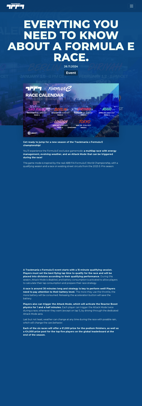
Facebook (103, 332)
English (122, 332)
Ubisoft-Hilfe (75, 337)
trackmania (59, 290)
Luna (39, 350)
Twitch (101, 345)
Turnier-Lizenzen (78, 361)
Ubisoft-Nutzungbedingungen (85, 393)
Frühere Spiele (76, 356)
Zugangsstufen (77, 328)
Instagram (103, 337)
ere (61, 253)
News (12, 349)
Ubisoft (101, 358)
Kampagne (15, 328)
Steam (40, 337)
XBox (39, 345)
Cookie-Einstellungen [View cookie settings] (21, 393)
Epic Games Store (48, 332)
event (36, 290)
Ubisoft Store (46, 328)
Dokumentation (77, 332)
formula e (46, 290)
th (57, 253)
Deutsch (123, 328)
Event (71, 73)
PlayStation (44, 341)
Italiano (122, 345)
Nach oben (71, 311)
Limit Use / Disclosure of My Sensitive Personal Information (77, 396)
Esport (13, 344)
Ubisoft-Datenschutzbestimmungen (51, 393)
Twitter (102, 328)
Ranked (13, 340)
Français (123, 341)
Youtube (102, 341)
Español (122, 337)
